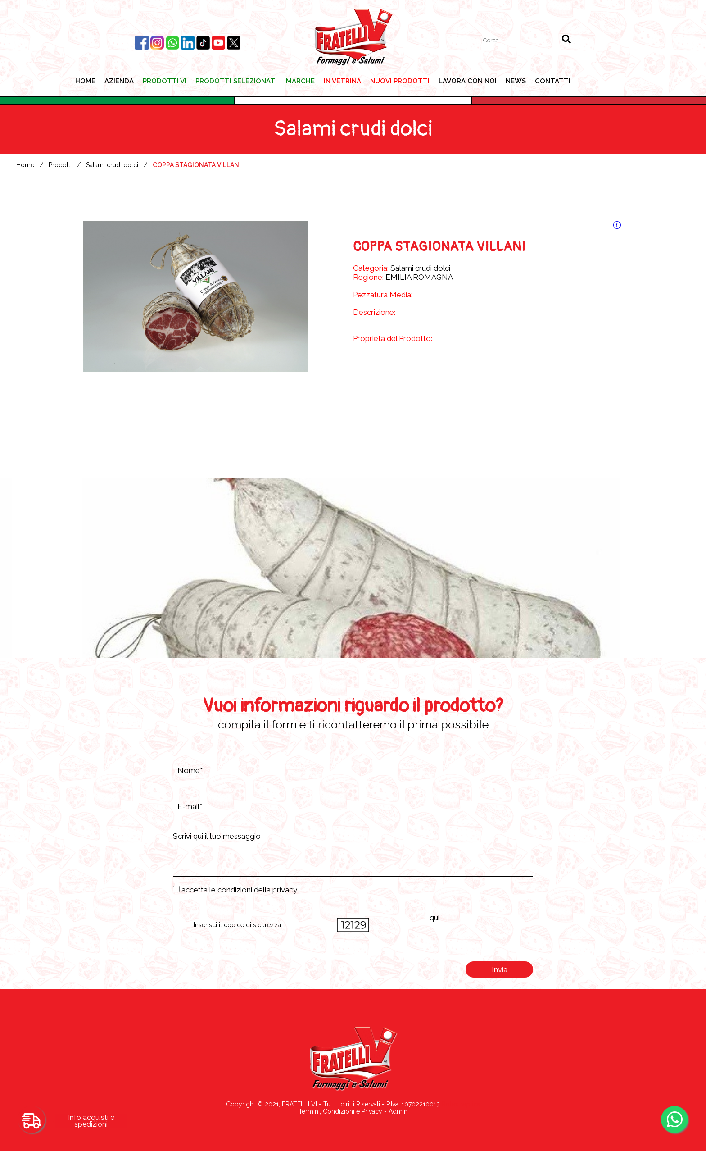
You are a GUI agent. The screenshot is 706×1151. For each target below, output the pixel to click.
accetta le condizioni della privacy (239, 889)
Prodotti (60, 164)
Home (25, 164)
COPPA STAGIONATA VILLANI (197, 164)
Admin (398, 1111)
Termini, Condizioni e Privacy (340, 1111)
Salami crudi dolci (112, 164)
